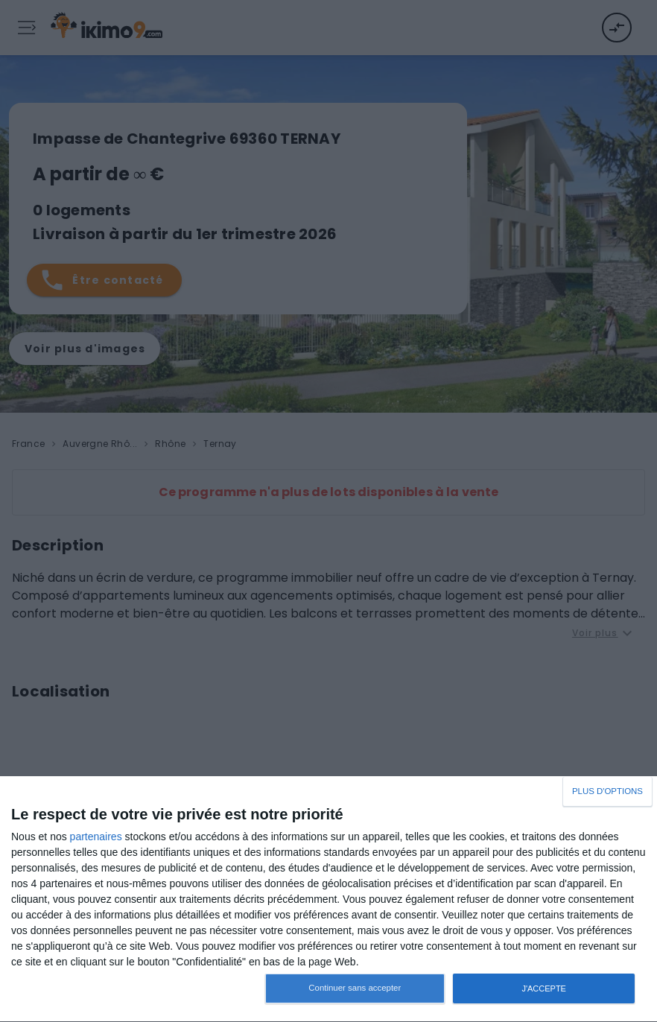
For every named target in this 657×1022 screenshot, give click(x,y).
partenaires (96, 836)
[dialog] (328, 899)
